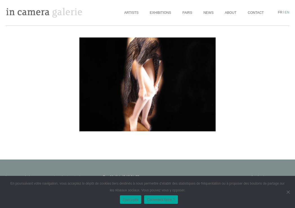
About (230, 13)
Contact (256, 13)
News (209, 13)
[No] (288, 192)
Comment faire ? (161, 200)
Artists (131, 13)
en (287, 12)
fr (280, 12)
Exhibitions (160, 13)
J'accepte (131, 200)
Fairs (187, 13)
